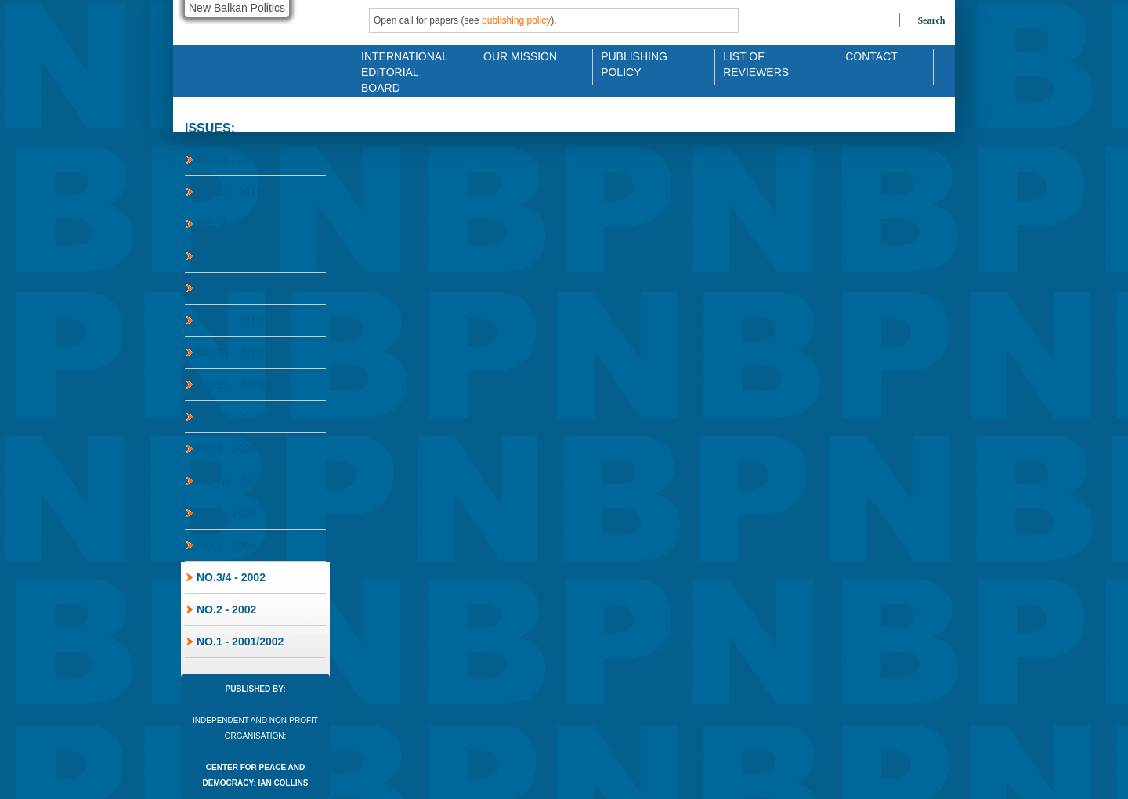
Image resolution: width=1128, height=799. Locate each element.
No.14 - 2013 (229, 288)
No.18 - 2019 (229, 160)
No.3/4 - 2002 (231, 577)
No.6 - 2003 (226, 513)
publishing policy (516, 20)
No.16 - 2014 (229, 224)
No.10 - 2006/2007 (243, 416)
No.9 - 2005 (226, 449)
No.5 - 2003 (226, 545)
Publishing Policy (634, 63)
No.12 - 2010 (229, 352)
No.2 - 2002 (226, 609)
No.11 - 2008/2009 (243, 384)
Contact (871, 56)
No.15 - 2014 (229, 256)
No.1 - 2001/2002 (240, 641)
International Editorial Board (400, 63)
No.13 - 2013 (229, 320)
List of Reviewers (756, 63)
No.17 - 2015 (229, 192)
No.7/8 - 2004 (231, 481)
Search (931, 20)
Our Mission (520, 56)
